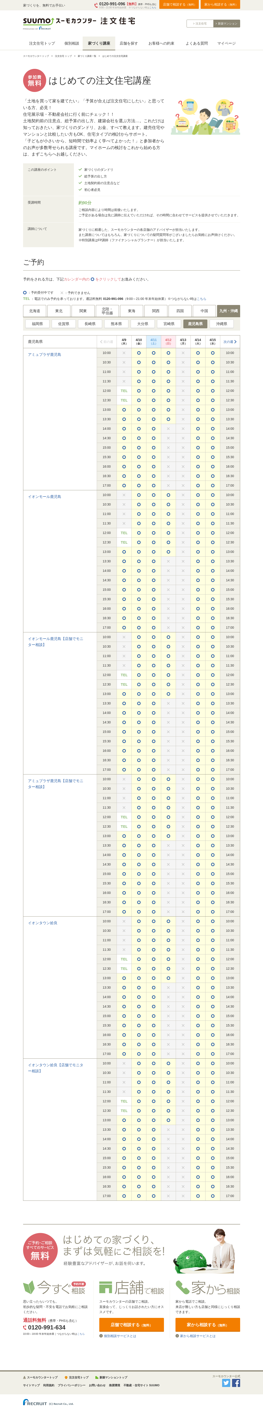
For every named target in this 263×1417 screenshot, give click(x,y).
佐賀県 (63, 324)
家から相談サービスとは (198, 1336)
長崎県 (90, 324)
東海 (131, 311)
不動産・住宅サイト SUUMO (142, 1385)
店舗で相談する (180, 4)
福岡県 (37, 324)
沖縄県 (221, 324)
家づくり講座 (99, 43)
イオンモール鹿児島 (44, 497)
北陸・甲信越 (107, 311)
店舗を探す (129, 43)
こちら (152, 7)
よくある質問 (197, 43)
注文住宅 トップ (63, 56)
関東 (83, 311)
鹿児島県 (195, 324)
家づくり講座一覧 (87, 56)
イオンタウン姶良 (42, 923)
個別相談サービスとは (120, 1336)
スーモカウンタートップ (42, 1377)
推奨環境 (114, 1385)
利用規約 (48, 1385)
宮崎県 (169, 324)
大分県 (142, 324)
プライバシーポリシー (71, 1385)
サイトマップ (31, 1385)
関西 (156, 311)
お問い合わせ (97, 1385)
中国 (204, 311)
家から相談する (221, 4)
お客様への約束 (161, 43)
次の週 (228, 342)
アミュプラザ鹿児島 (44, 355)
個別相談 (71, 43)
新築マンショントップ (113, 1377)
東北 (59, 311)
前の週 (108, 342)
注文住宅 (201, 23)
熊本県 (116, 324)
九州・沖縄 (228, 311)
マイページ (226, 43)
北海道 (34, 311)
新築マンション (227, 23)
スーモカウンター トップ (36, 56)
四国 (180, 311)
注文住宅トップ (42, 43)
